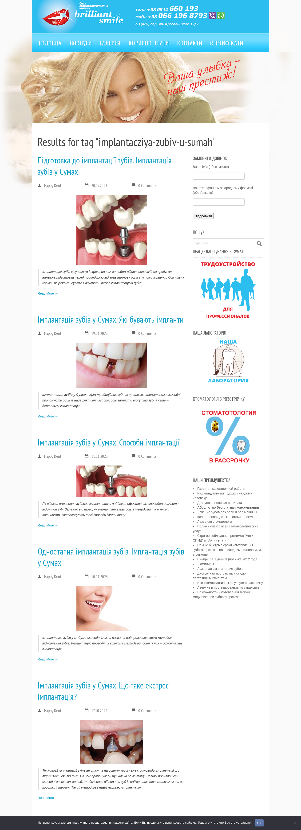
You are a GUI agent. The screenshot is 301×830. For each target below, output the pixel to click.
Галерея (110, 43)
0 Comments (147, 185)
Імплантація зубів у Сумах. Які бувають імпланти (111, 319)
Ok (259, 823)
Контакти (189, 43)
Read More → (48, 293)
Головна (50, 43)
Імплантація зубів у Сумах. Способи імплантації (109, 442)
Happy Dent (49, 185)
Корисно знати (149, 43)
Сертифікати (226, 43)
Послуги (81, 43)
